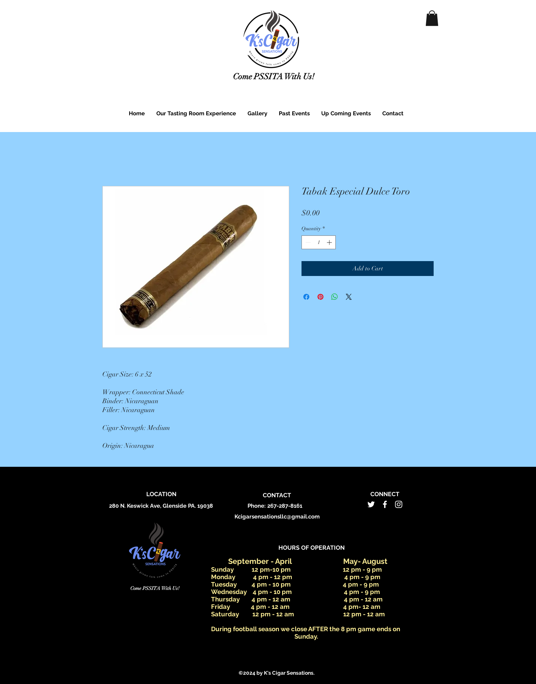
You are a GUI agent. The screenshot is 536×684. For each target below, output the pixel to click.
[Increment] (330, 242)
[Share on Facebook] (306, 296)
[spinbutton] (318, 242)
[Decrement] (307, 242)
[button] (431, 18)
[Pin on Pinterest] (320, 296)
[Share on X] (348, 296)
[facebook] (385, 504)
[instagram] (398, 504)
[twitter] (371, 504)
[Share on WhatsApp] (334, 296)
